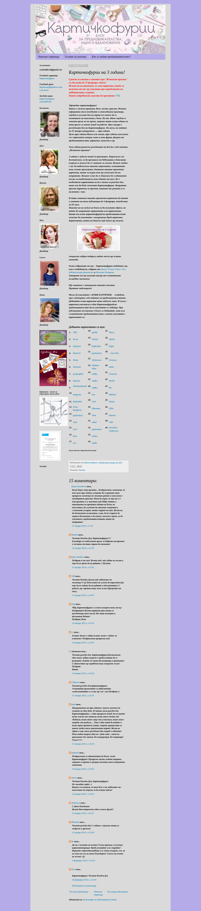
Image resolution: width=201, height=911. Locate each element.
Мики (112, 401)
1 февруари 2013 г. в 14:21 (83, 860)
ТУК (117, 95)
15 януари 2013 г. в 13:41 (83, 567)
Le (72, 632)
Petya (75, 360)
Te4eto (95, 339)
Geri (75, 429)
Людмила (96, 360)
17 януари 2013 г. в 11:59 (83, 695)
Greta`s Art (120, 269)
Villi (75, 332)
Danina (74, 535)
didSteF (112, 394)
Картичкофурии (47, 78)
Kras (73, 869)
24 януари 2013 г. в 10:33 (83, 769)
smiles (95, 436)
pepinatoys (97, 353)
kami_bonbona (77, 557)
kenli (73, 704)
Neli (94, 401)
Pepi (73, 604)
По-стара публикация (117, 892)
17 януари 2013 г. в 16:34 (83, 744)
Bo (110, 387)
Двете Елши (107, 269)
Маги (111, 332)
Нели (75, 339)
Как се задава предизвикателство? (111, 56)
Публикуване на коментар (84, 886)
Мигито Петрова (105, 272)
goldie (95, 332)
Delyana (77, 346)
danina (112, 415)
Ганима (113, 360)
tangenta (77, 394)
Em (93, 394)
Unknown (75, 682)
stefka (94, 374)
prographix (78, 374)
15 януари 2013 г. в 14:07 (83, 595)
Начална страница (48, 56)
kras (75, 436)
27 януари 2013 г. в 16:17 (83, 813)
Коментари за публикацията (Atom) (99, 900)
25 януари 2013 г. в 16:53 (83, 794)
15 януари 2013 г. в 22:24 (83, 673)
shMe (94, 443)
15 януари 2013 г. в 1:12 (82, 526)
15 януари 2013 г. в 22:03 (83, 642)
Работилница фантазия (81, 272)
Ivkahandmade (80, 386)
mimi (111, 367)
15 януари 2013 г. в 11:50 (83, 548)
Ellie (111, 408)
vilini (94, 422)
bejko (111, 346)
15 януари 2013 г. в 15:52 (83, 623)
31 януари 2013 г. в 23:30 (83, 832)
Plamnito (96, 408)
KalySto (76, 380)
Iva (74, 443)
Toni (94, 415)
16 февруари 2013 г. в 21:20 (84, 880)
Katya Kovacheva (78, 486)
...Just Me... (114, 353)
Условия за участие (75, 56)
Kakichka (96, 346)
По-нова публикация (78, 892)
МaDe (112, 380)
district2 (77, 353)
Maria (112, 339)
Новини (82, 470)
